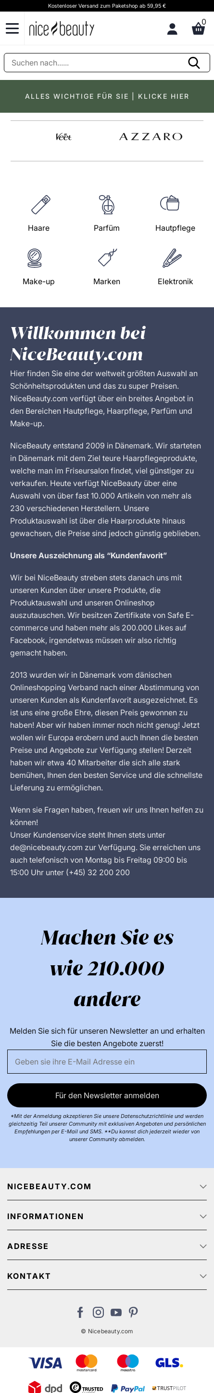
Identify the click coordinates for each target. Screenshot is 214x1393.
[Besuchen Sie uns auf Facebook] (80, 1315)
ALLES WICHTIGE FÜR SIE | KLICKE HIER (107, 96)
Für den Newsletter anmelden (107, 1095)
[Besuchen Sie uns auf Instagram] (98, 1315)
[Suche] (107, 62)
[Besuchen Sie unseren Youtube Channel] (116, 1315)
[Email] (107, 1062)
